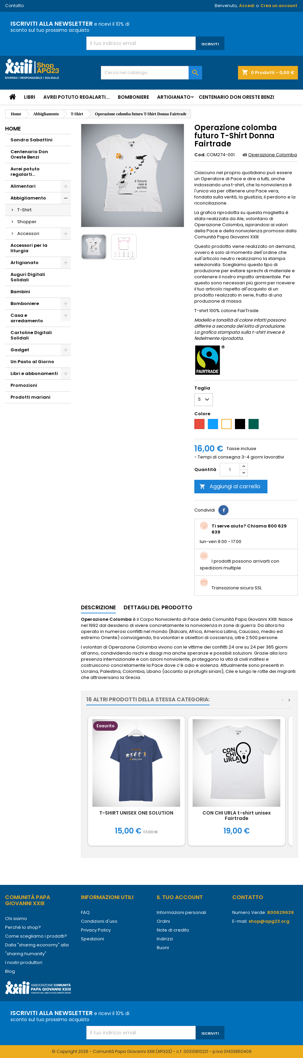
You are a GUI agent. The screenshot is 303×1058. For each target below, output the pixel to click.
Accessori (28, 233)
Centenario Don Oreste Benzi (236, 97)
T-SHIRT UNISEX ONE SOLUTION (136, 812)
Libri (29, 97)
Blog (10, 971)
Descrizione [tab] (98, 607)
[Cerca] (151, 72)
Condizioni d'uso (99, 921)
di (244, 155)
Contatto (14, 5)
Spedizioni (92, 939)
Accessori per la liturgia (28, 248)
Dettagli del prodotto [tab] (158, 607)
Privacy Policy (96, 930)
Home (13, 129)
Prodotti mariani (30, 397)
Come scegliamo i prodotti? (36, 936)
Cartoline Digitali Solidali (31, 335)
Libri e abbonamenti (34, 373)
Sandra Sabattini (31, 140)
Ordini (163, 921)
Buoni (163, 947)
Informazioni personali (181, 912)
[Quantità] (230, 469)
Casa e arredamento (26, 318)
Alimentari (23, 186)
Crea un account (278, 5)
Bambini (20, 291)
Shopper (27, 221)
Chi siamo (16, 918)
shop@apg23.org (268, 921)
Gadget (19, 350)
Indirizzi (165, 939)
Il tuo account (180, 897)
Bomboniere (133, 97)
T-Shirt (24, 210)
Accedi (246, 5)
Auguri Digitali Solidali (27, 277)
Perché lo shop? (23, 927)
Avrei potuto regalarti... (76, 97)
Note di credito (173, 930)
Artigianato (174, 97)
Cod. (199, 155)
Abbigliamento (28, 198)
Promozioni (23, 385)
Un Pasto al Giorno (32, 361)
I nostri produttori (23, 962)
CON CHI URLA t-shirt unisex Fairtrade (236, 815)
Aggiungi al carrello (229, 486)
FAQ (85, 912)
